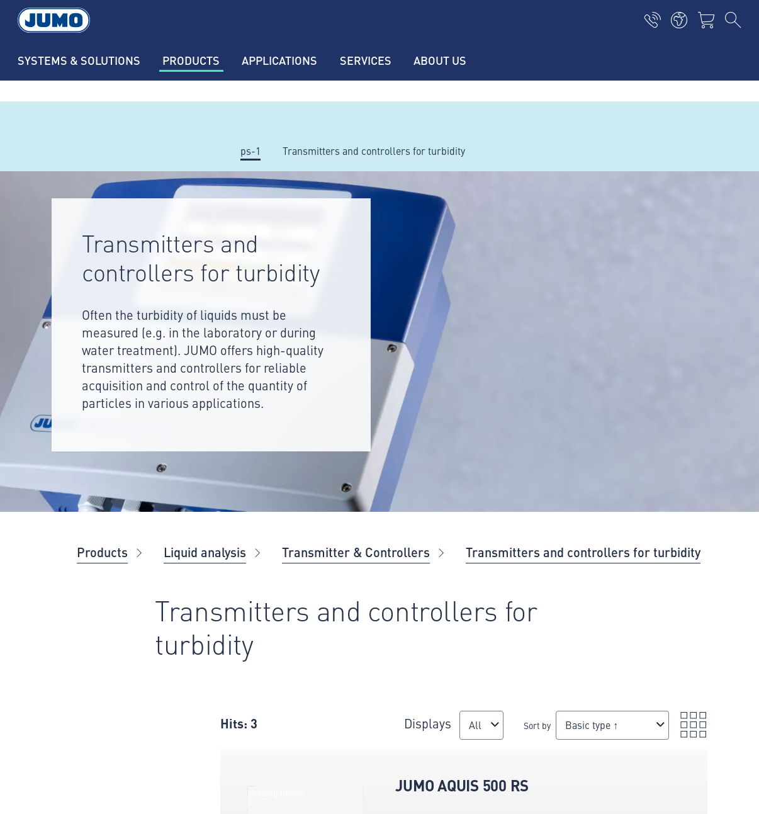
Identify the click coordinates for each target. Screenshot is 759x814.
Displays (356, 716)
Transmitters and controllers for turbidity (583, 552)
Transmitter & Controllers (356, 552)
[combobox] (354, 737)
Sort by (423, 731)
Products (102, 552)
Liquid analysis (205, 552)
